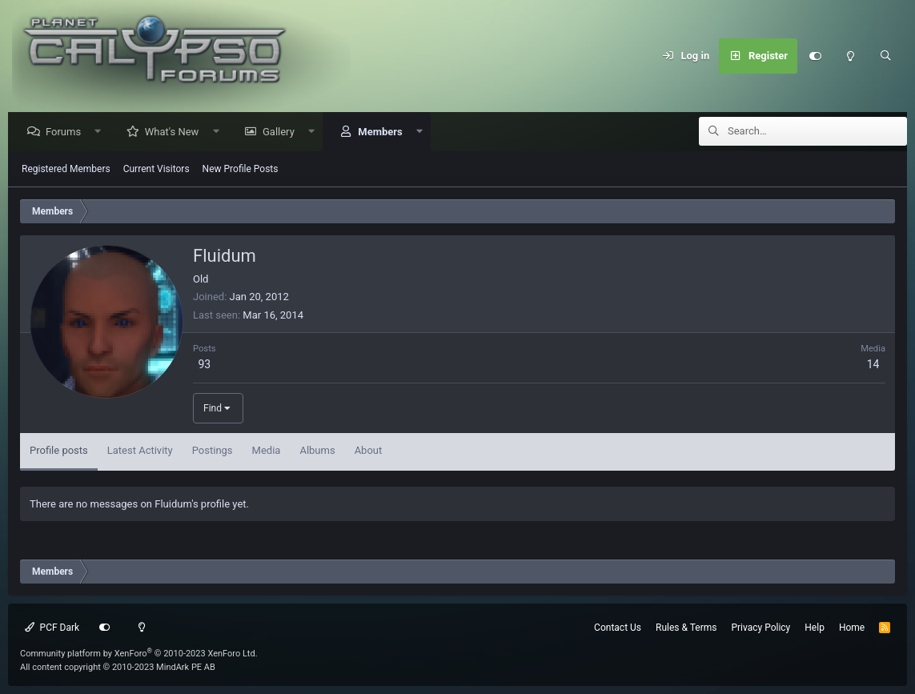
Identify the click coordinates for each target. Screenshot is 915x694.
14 (873, 365)
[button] (102, 132)
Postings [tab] (212, 451)
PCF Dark (52, 627)
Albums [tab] (317, 451)
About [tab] (369, 451)
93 (204, 365)
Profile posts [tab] (59, 451)
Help (815, 627)
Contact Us (617, 627)
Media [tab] (266, 451)
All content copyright (117, 667)
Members (384, 132)
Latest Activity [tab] (140, 451)
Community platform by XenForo (139, 653)
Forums (67, 132)
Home (852, 627)
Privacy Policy (760, 627)
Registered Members (66, 169)
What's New (176, 132)
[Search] (885, 56)
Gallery (283, 132)
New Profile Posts (241, 169)
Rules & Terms (686, 627)
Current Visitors (156, 169)
